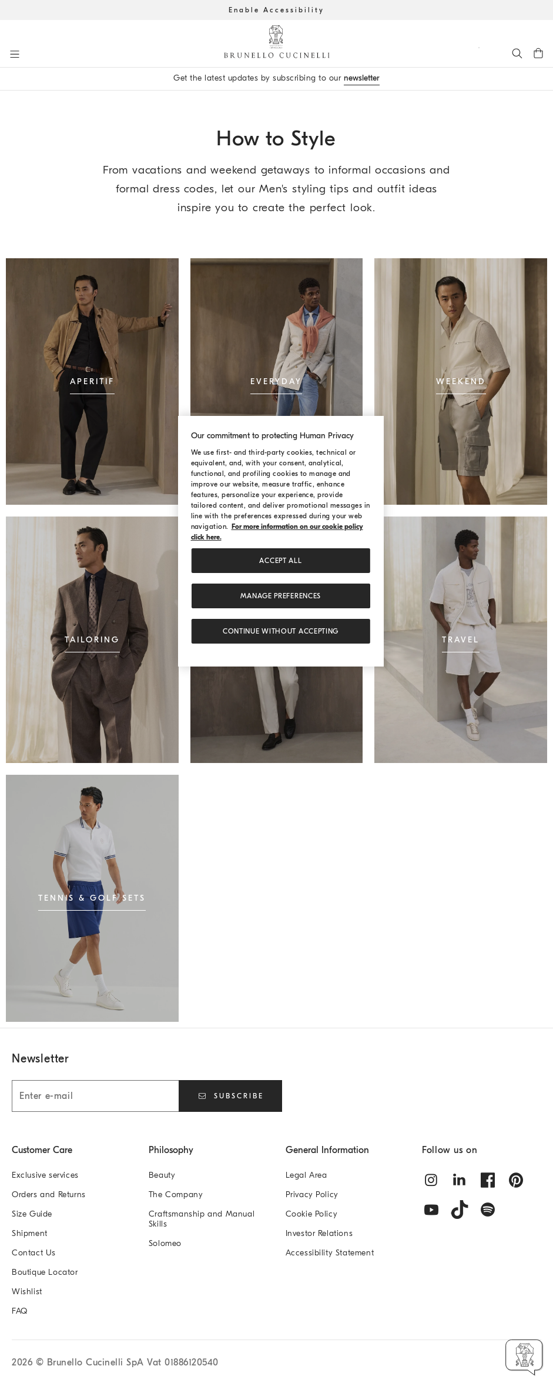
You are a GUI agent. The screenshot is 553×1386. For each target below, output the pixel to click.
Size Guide (32, 1214)
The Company (176, 1195)
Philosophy (171, 1150)
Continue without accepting (280, 631)
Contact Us (34, 1253)
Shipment (30, 1233)
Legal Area (306, 1175)
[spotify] (487, 1210)
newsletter (362, 78)
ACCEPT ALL (280, 561)
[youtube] (431, 1210)
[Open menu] (15, 54)
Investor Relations (319, 1233)
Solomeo (165, 1243)
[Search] (517, 53)
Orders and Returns (49, 1195)
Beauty (162, 1175)
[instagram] (431, 1180)
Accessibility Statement (330, 1253)
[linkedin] (459, 1180)
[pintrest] (516, 1180)
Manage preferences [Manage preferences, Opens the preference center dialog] (280, 596)
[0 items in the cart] (538, 53)
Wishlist (27, 1292)
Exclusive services (45, 1175)
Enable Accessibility (276, 10)
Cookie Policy (312, 1214)
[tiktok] (459, 1210)
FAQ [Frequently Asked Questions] (20, 1311)
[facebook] (487, 1180)
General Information (327, 1150)
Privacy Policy (312, 1195)
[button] (524, 1357)
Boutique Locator (45, 1272)
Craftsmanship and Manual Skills (201, 1219)
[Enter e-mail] (95, 1096)
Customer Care (42, 1150)
